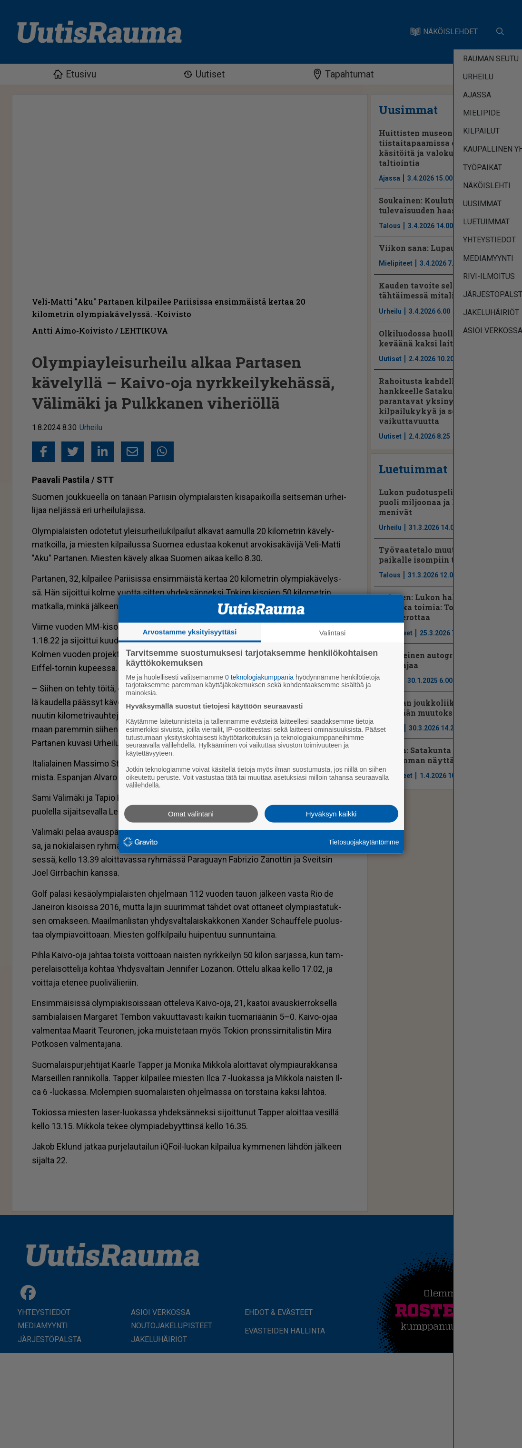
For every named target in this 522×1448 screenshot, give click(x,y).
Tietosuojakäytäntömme (363, 841)
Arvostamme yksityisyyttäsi (190, 631)
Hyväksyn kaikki (331, 814)
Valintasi (332, 632)
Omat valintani (191, 814)
